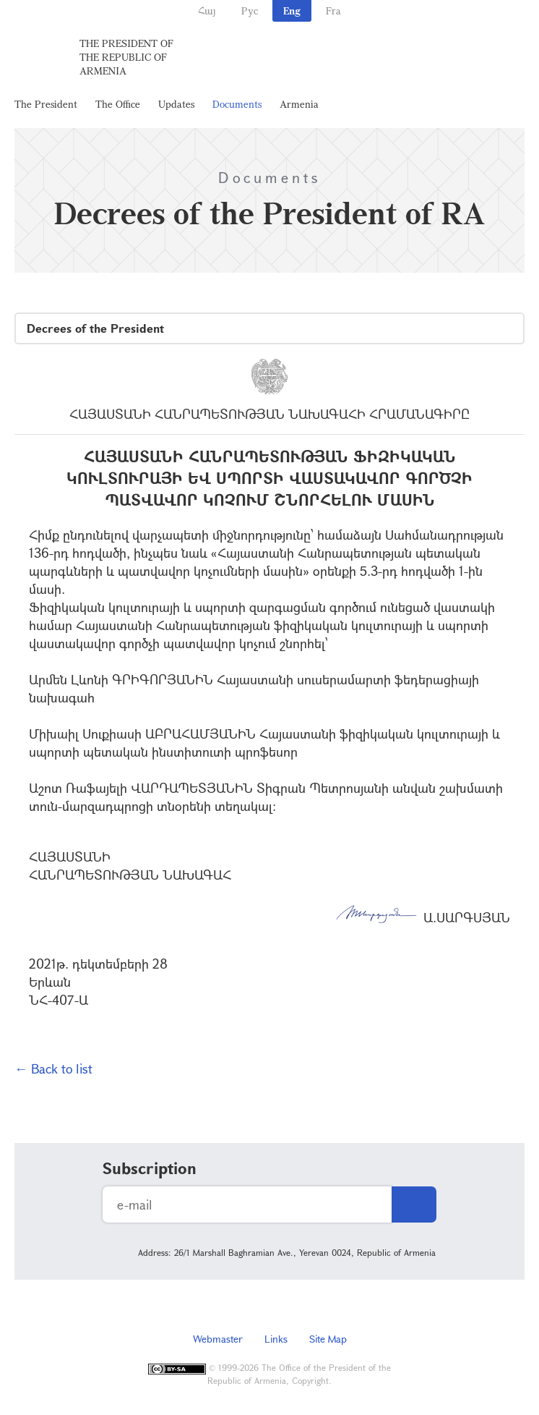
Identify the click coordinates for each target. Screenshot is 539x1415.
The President (45, 104)
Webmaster (218, 1339)
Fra (333, 10)
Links (276, 1339)
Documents (237, 104)
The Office (117, 104)
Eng (292, 10)
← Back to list (53, 1068)
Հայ (207, 10)
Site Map (328, 1339)
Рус (249, 10)
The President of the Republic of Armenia (126, 56)
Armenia (299, 104)
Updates (176, 104)
